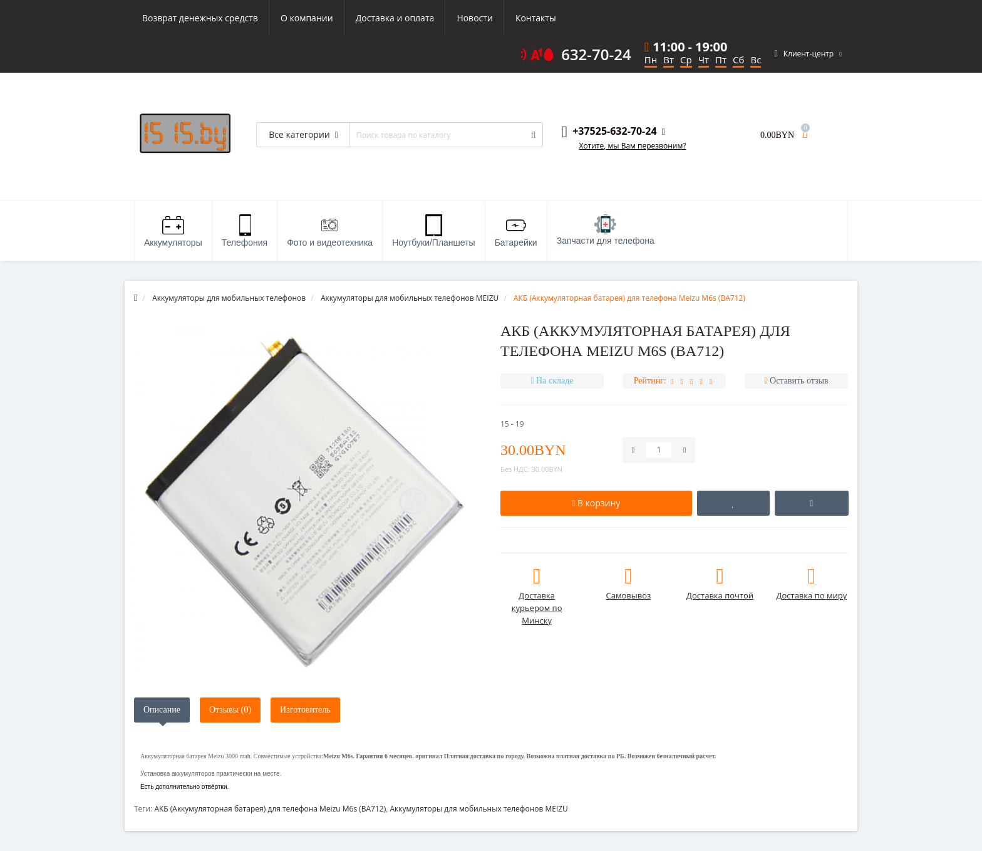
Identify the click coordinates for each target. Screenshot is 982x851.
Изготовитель (305, 709)
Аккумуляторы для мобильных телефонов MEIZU (478, 808)
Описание (161, 709)
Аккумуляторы (173, 231)
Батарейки (516, 231)
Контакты (535, 18)
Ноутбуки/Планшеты (433, 231)
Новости (474, 18)
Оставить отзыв (799, 380)
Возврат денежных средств (200, 18)
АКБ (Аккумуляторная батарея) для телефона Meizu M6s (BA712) (270, 808)
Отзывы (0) (230, 709)
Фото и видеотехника (330, 231)
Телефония (244, 231)
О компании (307, 18)
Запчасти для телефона (605, 230)
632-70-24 (596, 54)
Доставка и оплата (395, 18)
